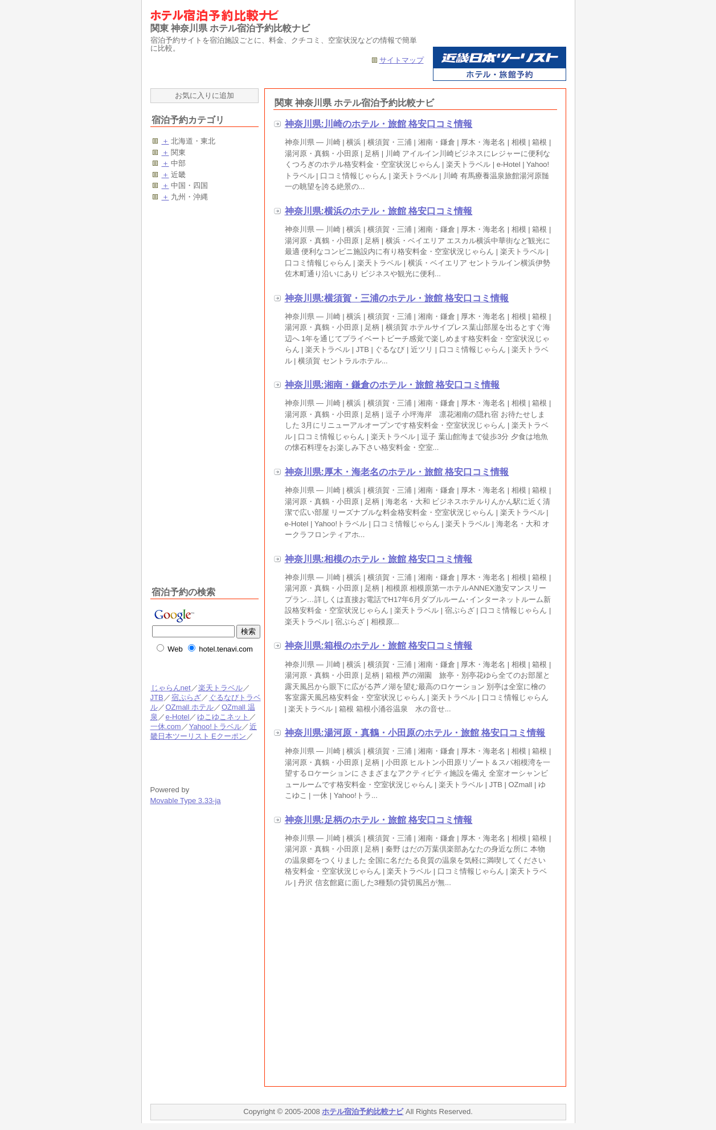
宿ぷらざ (186, 697)
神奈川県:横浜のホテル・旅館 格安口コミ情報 (379, 211)
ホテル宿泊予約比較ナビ (362, 1111)
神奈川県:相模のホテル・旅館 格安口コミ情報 (379, 559)
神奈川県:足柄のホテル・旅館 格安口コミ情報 (379, 820)
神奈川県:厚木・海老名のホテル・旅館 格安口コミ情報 (397, 472)
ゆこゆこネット (223, 717)
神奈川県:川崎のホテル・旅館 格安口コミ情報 (379, 124)
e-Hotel (177, 717)
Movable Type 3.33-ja (185, 800)
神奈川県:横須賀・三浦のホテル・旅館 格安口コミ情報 (397, 298)
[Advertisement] (369, 989)
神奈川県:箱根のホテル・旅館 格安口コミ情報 (379, 645)
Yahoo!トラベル (215, 726)
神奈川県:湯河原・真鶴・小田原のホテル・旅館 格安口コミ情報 (415, 733)
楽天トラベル (220, 687)
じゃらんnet (170, 687)
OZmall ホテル (189, 707)
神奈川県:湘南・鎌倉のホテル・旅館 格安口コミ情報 (392, 385)
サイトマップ (401, 60)
